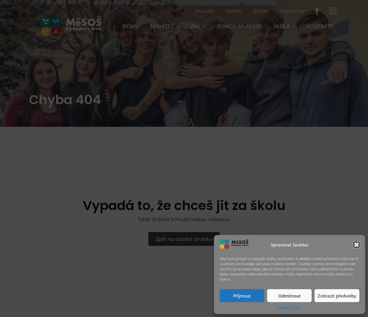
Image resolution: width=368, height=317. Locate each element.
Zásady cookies (290, 307)
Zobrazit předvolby (337, 296)
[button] (356, 245)
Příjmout (242, 296)
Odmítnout (289, 296)
